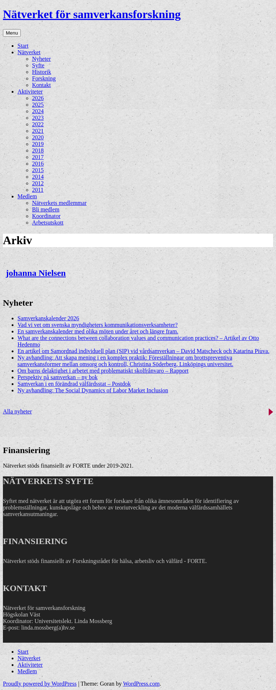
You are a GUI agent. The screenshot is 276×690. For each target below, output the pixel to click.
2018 (38, 150)
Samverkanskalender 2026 (48, 318)
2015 (38, 170)
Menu (12, 33)
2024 (38, 111)
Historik (41, 72)
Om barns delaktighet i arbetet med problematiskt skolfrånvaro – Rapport (103, 371)
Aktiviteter (30, 91)
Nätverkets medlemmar (59, 203)
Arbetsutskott (47, 222)
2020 (38, 137)
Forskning (44, 78)
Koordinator (46, 216)
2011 (37, 190)
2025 (38, 105)
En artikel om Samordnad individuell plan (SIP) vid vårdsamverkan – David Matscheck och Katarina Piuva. (143, 351)
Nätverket (28, 52)
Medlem (27, 196)
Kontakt (41, 85)
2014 (38, 177)
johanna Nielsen (36, 273)
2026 (38, 98)
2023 (38, 118)
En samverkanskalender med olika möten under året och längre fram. (97, 331)
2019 (38, 144)
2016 (38, 163)
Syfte (38, 65)
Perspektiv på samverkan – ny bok (57, 377)
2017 (38, 157)
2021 (38, 131)
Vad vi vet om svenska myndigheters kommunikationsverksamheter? (97, 325)
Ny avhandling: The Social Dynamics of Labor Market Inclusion (92, 390)
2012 (38, 183)
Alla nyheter (17, 411)
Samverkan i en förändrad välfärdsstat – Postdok (74, 384)
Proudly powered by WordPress (39, 684)
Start (22, 46)
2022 (38, 124)
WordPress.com (141, 684)
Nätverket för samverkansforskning (92, 14)
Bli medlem (45, 209)
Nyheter (41, 59)
